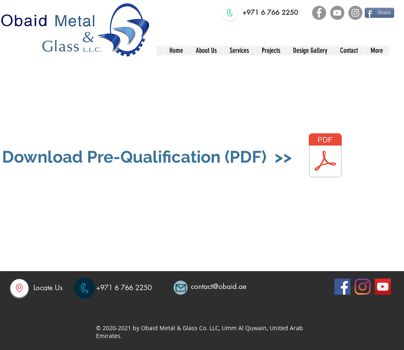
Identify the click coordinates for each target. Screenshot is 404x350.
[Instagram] (355, 13)
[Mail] (181, 288)
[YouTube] (337, 13)
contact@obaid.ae (219, 286)
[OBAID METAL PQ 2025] (325, 156)
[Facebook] (319, 13)
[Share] (379, 13)
